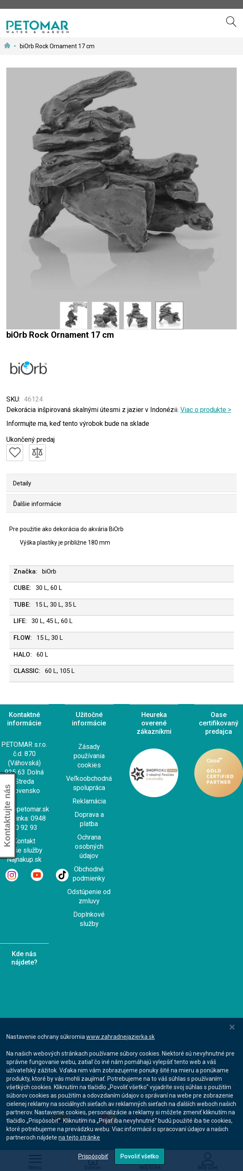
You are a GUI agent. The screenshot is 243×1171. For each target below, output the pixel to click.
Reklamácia (89, 801)
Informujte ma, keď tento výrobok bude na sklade (77, 424)
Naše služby (24, 850)
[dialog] (121, 1094)
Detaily (22, 483)
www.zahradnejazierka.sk (120, 1036)
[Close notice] (232, 1027)
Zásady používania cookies (89, 756)
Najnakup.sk (24, 859)
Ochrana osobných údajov (89, 846)
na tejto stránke (79, 1137)
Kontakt (24, 841)
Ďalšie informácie (37, 504)
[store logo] (37, 27)
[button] (73, 315)
